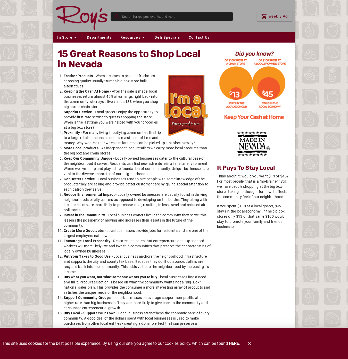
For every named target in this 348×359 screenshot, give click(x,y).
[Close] (249, 343)
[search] (175, 16)
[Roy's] (83, 16)
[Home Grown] (253, 143)
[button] (67, 37)
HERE (234, 343)
